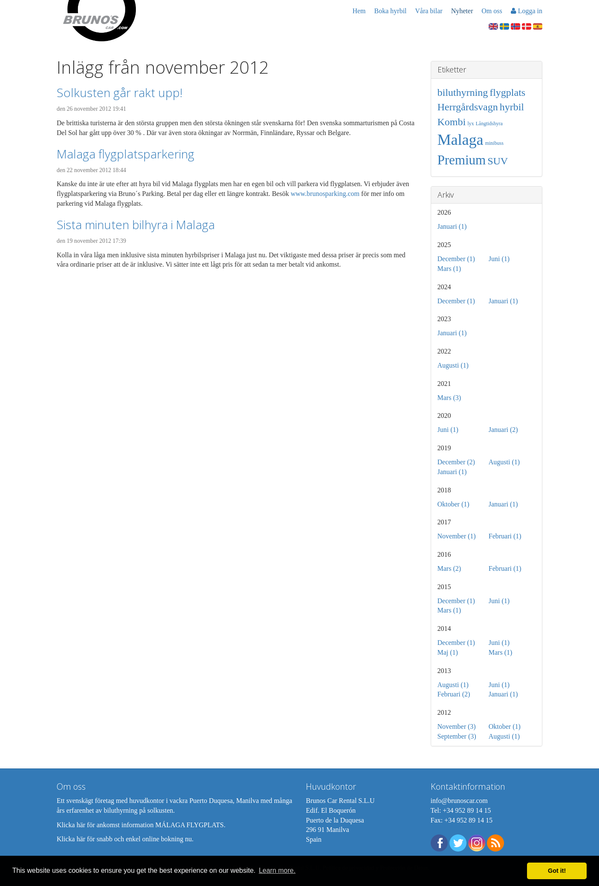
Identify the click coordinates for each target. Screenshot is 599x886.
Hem (359, 10)
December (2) (456, 462)
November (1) (457, 536)
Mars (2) (449, 568)
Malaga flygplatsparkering (125, 154)
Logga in (526, 10)
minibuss (494, 143)
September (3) (457, 736)
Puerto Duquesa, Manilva (224, 800)
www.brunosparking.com (325, 193)
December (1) (456, 258)
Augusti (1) (453, 365)
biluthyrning (463, 92)
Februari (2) (454, 694)
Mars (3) (449, 397)
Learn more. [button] (277, 870)
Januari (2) (503, 429)
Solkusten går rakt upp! (119, 92)
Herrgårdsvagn (468, 106)
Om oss (491, 10)
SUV (497, 161)
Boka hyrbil (390, 10)
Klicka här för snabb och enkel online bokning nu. (125, 839)
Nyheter (462, 10)
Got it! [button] (557, 870)
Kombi (452, 121)
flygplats (507, 92)
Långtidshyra (489, 124)
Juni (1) (499, 258)
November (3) (457, 726)
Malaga (461, 139)
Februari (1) (505, 536)
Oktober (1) (453, 504)
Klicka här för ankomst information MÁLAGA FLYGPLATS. (141, 824)
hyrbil (512, 106)
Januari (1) (452, 226)
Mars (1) (449, 268)
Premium (462, 159)
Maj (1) (448, 652)
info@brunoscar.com (459, 800)
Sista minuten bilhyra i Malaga (136, 224)
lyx (470, 124)
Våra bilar (428, 10)
